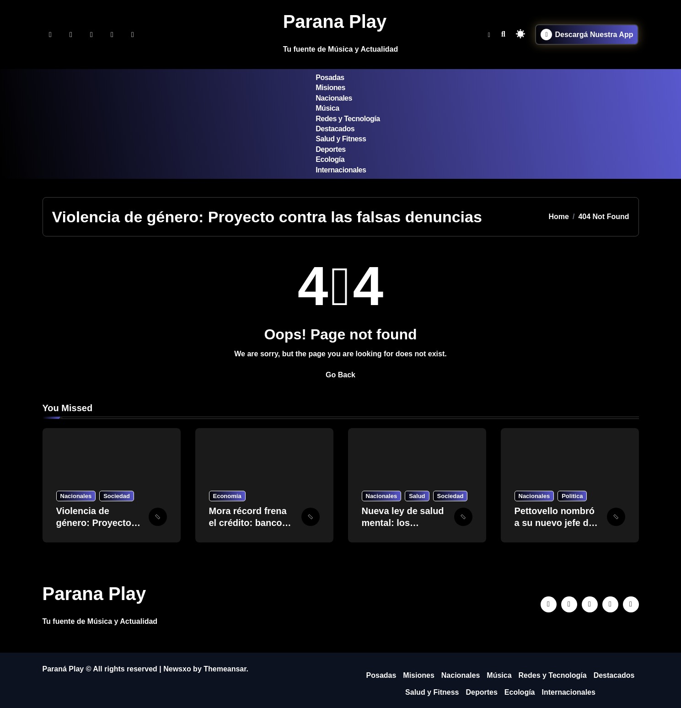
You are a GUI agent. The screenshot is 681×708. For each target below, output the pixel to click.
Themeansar (225, 669)
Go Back (340, 375)
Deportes (331, 149)
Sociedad (116, 496)
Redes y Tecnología (348, 119)
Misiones (330, 87)
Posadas (330, 77)
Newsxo (177, 669)
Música (327, 108)
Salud (417, 496)
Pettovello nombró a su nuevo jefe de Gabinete (555, 523)
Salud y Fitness (341, 139)
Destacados (335, 129)
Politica (572, 496)
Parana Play (335, 21)
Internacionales (341, 170)
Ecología (330, 159)
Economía (227, 496)
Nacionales (334, 98)
